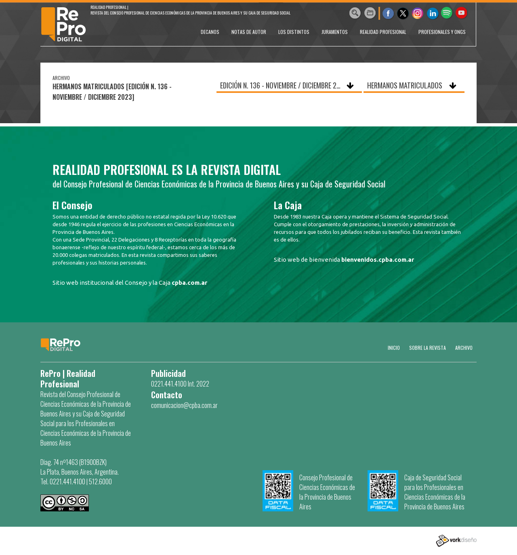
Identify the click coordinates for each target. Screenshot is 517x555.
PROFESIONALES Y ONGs (442, 31)
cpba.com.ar (189, 282)
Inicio (394, 347)
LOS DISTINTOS (293, 31)
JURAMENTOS (335, 31)
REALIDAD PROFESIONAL (383, 31)
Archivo (464, 347)
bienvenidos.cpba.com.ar (377, 259)
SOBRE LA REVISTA (427, 347)
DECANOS (210, 31)
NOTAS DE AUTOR (248, 31)
